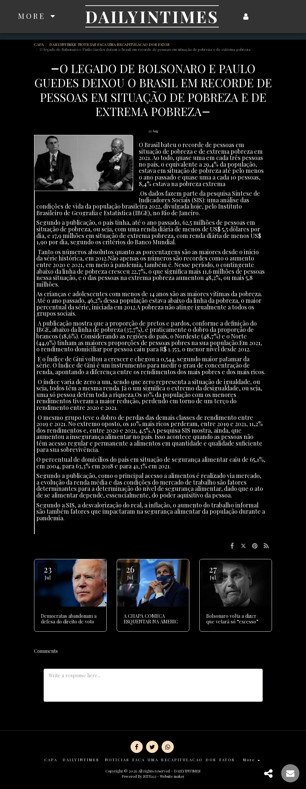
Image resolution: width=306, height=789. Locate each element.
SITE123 (149, 776)
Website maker (172, 776)
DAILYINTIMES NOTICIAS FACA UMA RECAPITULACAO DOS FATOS (110, 44)
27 (213, 572)
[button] (259, 16)
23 (47, 572)
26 (130, 572)
